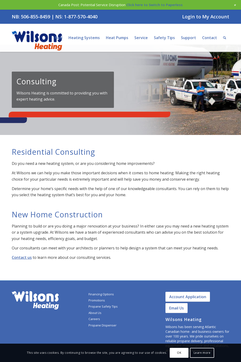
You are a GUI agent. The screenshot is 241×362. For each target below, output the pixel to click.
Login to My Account (205, 16)
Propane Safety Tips (103, 306)
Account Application (187, 296)
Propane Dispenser (102, 325)
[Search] (224, 38)
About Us (94, 313)
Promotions (96, 300)
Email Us (176, 308)
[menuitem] (204, 17)
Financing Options (101, 294)
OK (179, 353)
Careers (94, 319)
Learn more (202, 353)
